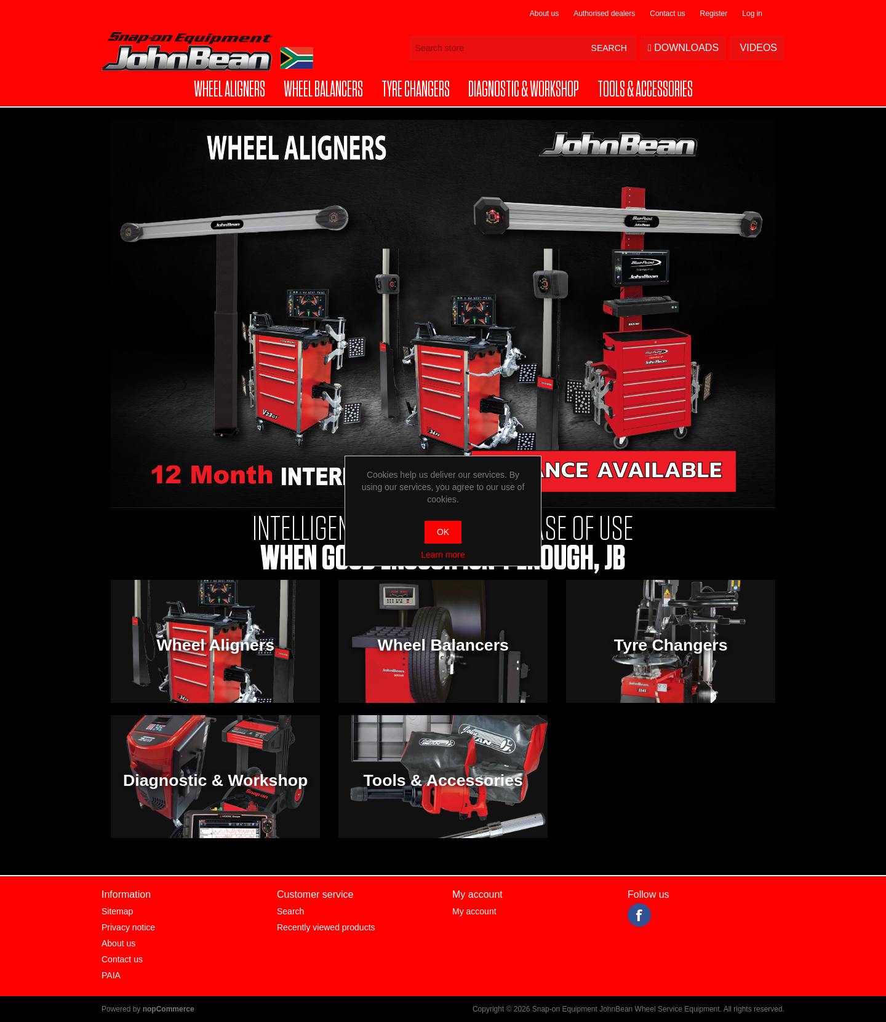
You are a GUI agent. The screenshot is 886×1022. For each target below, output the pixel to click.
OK (443, 532)
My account (474, 911)
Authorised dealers (604, 13)
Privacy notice (128, 927)
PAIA (111, 975)
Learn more (443, 555)
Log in (752, 13)
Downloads (683, 47)
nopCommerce (168, 1009)
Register (714, 13)
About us (544, 13)
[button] (229, 90)
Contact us (667, 13)
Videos (757, 47)
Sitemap (117, 911)
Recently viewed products (326, 927)
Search (290, 911)
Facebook (639, 915)
